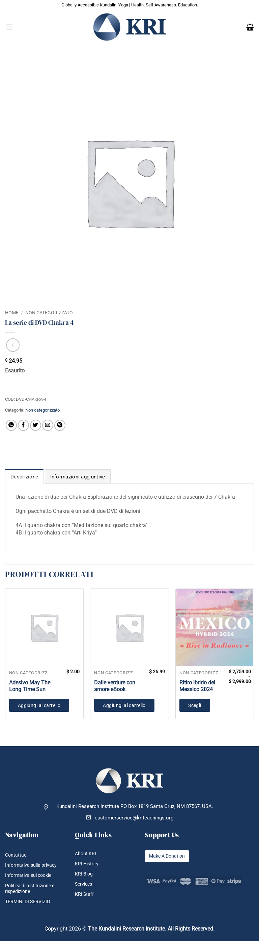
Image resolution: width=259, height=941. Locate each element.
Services (84, 884)
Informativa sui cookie (30, 875)
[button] (9, 27)
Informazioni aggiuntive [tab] (77, 477)
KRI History (87, 864)
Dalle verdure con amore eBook (114, 686)
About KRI (86, 854)
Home (12, 312)
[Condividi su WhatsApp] (11, 425)
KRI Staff (84, 894)
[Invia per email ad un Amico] (47, 425)
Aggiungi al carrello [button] (39, 705)
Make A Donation (168, 856)
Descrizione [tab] (24, 477)
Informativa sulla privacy (32, 865)
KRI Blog (84, 874)
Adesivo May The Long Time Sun (29, 686)
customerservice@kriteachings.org (129, 817)
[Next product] (13, 345)
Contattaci (17, 855)
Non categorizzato (49, 312)
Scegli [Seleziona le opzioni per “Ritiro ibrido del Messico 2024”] (194, 705)
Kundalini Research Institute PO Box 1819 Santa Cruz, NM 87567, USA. (134, 806)
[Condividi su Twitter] (35, 425)
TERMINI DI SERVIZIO (29, 902)
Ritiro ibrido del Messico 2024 (197, 686)
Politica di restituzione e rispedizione (32, 888)
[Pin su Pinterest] (59, 425)
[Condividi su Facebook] (23, 425)
